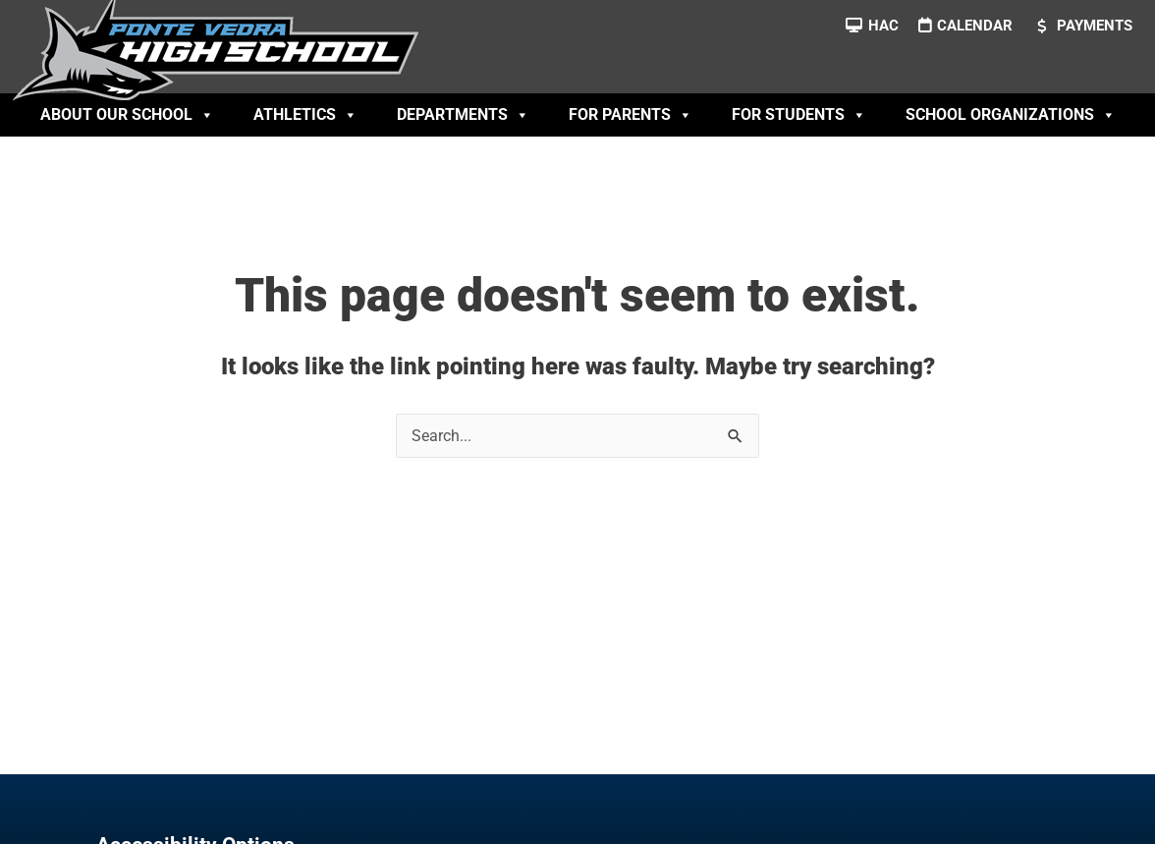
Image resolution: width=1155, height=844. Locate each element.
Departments (463, 115)
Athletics (305, 115)
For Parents (630, 115)
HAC (883, 25)
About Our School (127, 115)
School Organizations (1011, 115)
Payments (1094, 25)
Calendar (975, 25)
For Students (799, 115)
